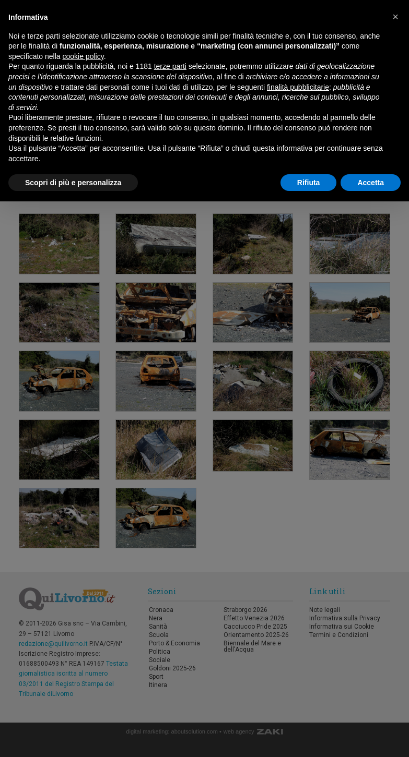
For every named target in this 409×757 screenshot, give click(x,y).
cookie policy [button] (83, 56)
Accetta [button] (370, 182)
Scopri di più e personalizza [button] (73, 182)
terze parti (170, 66)
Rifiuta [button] (308, 182)
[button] (395, 16)
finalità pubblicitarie (298, 87)
